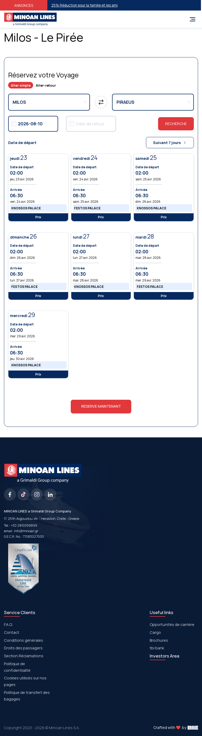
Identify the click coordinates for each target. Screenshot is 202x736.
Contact (11, 632)
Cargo (155, 632)
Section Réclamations (23, 655)
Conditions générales (23, 640)
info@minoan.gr (26, 531)
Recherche (176, 123)
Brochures (159, 640)
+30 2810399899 (24, 525)
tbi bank (157, 647)
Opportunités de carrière (172, 624)
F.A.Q (8, 624)
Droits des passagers (23, 647)
